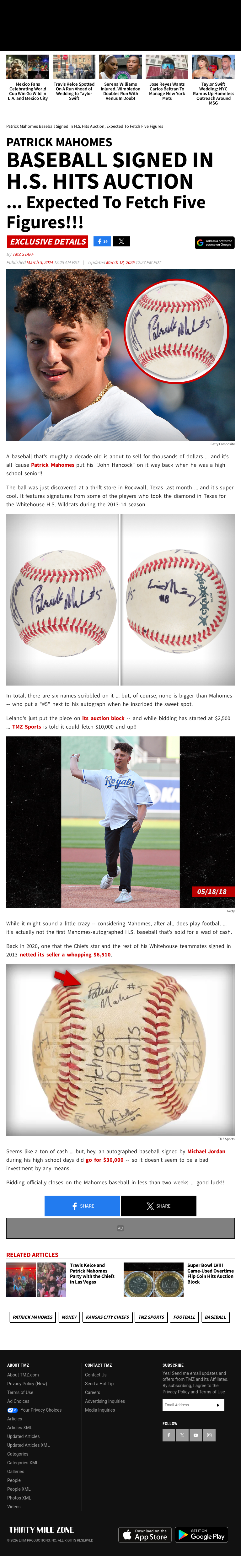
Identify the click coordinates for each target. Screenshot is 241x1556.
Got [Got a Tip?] (21, 27)
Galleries (15, 1471)
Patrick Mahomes (32, 1317)
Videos (14, 1506)
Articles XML (19, 1427)
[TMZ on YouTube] (196, 1435)
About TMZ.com (23, 1374)
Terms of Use (20, 1392)
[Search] (232, 42)
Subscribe (218, 1405)
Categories (17, 1453)
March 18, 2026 (120, 262)
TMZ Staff (22, 254)
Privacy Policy (176, 1391)
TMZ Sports (26, 726)
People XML (19, 1489)
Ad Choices (18, 1401)
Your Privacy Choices (34, 1410)
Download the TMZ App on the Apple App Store (145, 1535)
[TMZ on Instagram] (55, 10)
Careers (92, 1392)
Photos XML (19, 1497)
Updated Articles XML (28, 1445)
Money (69, 1317)
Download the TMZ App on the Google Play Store (201, 1535)
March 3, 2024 (40, 262)
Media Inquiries (100, 1410)
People (14, 1480)
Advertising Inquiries (105, 1401)
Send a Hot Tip (99, 1383)
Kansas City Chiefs (107, 1317)
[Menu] (9, 42)
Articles (14, 1418)
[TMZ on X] (25, 10)
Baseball (215, 1317)
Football (184, 1317)
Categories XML (22, 1462)
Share (82, 1206)
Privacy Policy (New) (27, 1383)
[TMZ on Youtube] (40, 10)
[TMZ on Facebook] (10, 10)
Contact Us (96, 1374)
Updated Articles (23, 1436)
